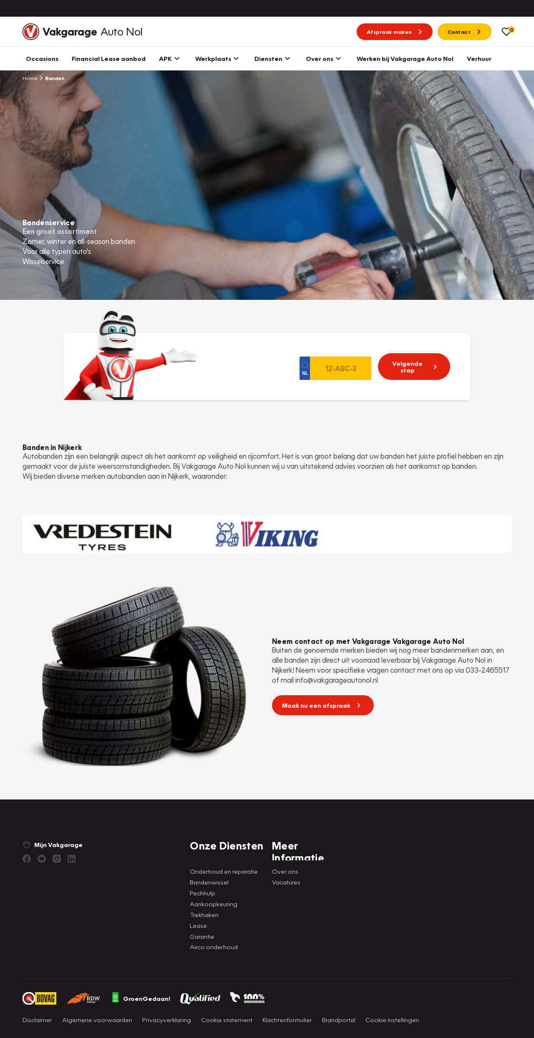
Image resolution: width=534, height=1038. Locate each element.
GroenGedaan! (140, 998)
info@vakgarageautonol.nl (336, 680)
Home (30, 77)
